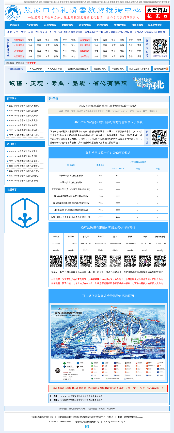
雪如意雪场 (120, 25)
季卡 (65, 40)
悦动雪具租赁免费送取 (78, 69)
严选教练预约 (118, 69)
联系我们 (82, 408)
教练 (56, 40)
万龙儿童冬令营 (55, 69)
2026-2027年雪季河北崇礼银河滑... (24, 125)
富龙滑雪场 (85, 25)
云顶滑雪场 (50, 25)
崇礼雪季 (73, 408)
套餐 (30, 40)
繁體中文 (166, 2)
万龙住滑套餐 (36, 69)
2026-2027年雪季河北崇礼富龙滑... (24, 120)
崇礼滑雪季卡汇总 (111, 2)
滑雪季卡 (31, 63)
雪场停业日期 (160, 69)
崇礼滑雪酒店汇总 (61, 2)
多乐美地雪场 (155, 25)
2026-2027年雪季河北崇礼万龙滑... (24, 106)
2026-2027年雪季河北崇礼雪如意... (24, 130)
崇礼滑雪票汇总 (46, 2)
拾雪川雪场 (137, 25)
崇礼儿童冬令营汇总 (129, 2)
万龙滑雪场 (32, 25)
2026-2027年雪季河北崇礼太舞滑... (24, 115)
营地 (73, 40)
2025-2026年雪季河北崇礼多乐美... (24, 135)
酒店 (47, 40)
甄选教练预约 (100, 69)
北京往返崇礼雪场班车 (139, 69)
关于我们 (92, 408)
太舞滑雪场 (67, 25)
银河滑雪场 (102, 25)
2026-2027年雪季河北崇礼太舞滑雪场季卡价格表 (81, 396)
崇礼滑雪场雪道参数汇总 (150, 2)
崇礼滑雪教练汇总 (95, 2)
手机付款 (101, 408)
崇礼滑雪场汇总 (31, 2)
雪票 (39, 40)
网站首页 (15, 25)
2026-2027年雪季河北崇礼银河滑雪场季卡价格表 (81, 400)
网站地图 (63, 408)
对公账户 (111, 408)
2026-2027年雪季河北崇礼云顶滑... (24, 111)
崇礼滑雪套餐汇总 (78, 2)
